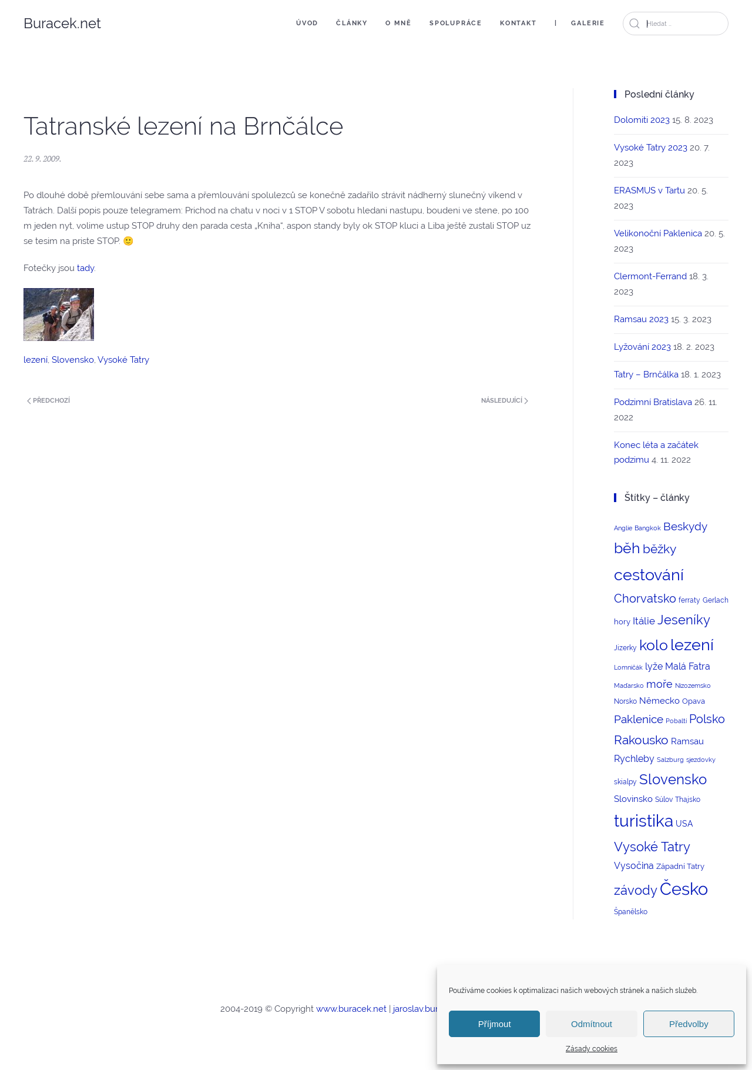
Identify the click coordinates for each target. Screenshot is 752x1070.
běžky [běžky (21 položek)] (659, 549)
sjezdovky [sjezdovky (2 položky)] (701, 759)
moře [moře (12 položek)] (659, 684)
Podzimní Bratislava (653, 402)
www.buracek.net (351, 1009)
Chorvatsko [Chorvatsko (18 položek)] (645, 598)
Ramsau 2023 (641, 319)
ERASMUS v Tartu (649, 190)
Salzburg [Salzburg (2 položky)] (670, 759)
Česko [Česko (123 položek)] (684, 888)
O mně (398, 23)
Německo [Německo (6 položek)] (659, 700)
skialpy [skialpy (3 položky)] (625, 782)
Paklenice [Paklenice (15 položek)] (638, 719)
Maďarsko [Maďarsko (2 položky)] (629, 685)
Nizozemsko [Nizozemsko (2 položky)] (693, 685)
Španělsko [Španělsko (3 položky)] (630, 912)
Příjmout (494, 1024)
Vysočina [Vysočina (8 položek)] (634, 865)
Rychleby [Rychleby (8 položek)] (634, 758)
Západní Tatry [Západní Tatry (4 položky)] (680, 866)
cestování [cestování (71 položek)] (649, 575)
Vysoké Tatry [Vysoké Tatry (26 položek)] (652, 847)
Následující (504, 400)
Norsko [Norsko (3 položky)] (625, 701)
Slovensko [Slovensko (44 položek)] (673, 779)
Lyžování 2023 (642, 347)
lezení (36, 360)
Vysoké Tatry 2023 (650, 147)
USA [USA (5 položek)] (684, 823)
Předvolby (689, 1024)
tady (85, 268)
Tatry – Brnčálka (646, 374)
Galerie (588, 23)
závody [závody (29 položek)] (635, 890)
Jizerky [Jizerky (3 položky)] (625, 648)
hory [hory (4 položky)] (622, 621)
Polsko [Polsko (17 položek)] (707, 719)
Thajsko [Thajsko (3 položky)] (687, 799)
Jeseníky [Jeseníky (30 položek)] (683, 619)
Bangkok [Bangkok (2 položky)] (647, 527)
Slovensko (73, 360)
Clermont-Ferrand (650, 276)
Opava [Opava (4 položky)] (693, 701)
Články (352, 23)
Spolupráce (455, 23)
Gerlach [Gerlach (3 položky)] (715, 600)
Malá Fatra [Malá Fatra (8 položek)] (687, 666)
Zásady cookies (591, 1049)
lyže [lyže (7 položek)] (654, 666)
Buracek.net (62, 23)
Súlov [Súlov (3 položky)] (664, 799)
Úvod (307, 23)
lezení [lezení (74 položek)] (692, 645)
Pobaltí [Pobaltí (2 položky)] (676, 720)
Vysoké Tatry (123, 360)
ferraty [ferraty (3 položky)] (689, 600)
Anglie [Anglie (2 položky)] (623, 527)
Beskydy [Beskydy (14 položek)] (685, 526)
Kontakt (518, 23)
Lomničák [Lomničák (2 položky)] (628, 667)
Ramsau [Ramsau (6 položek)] (687, 741)
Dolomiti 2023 (642, 120)
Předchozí (48, 400)
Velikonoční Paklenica (658, 233)
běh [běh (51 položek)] (627, 548)
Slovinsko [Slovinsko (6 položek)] (633, 799)
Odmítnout (591, 1024)
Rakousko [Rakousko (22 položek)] (641, 740)
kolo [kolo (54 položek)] (653, 645)
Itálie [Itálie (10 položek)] (644, 621)
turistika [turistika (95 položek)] (643, 821)
